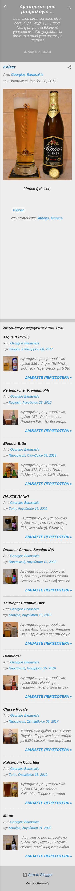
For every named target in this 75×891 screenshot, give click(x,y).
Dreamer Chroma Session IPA (28, 550)
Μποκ (8, 816)
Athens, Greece (50, 218)
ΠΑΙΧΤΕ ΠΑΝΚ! (16, 497)
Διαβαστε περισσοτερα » (48, 378)
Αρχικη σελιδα (37, 52)
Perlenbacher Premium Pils (26, 390)
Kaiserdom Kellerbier (21, 763)
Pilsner (18, 210)
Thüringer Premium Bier (23, 603)
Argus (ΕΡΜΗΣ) (16, 337)
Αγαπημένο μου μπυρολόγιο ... (37, 9)
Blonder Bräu (14, 444)
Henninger (12, 656)
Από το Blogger (37, 875)
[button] (69, 68)
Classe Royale (15, 709)
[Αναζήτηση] (69, 8)
